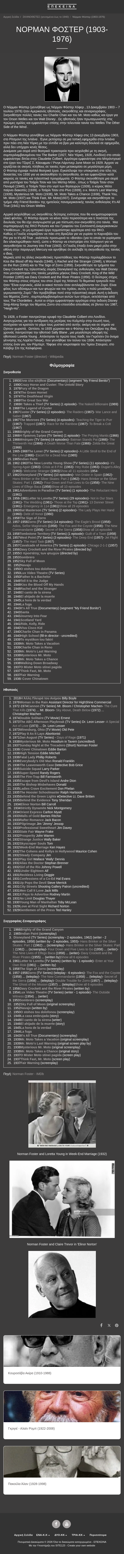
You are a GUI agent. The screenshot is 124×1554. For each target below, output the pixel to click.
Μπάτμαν (27, 439)
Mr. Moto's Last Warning (38, 651)
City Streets (28, 886)
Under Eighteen (32, 871)
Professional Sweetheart (38, 828)
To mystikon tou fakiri (36, 639)
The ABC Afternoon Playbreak (42, 722)
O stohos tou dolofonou (38, 569)
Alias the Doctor (32, 863)
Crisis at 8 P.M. (52, 467)
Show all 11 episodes (74, 471)
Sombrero (27, 557)
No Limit (26, 898)
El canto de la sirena (35, 592)
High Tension (29, 753)
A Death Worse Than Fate (62, 443)
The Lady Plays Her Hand (96, 510)
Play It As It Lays (32, 733)
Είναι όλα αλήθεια (33, 380)
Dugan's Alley (110, 467)
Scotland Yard (30, 620)
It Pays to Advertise (34, 894)
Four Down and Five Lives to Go (67, 482)
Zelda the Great (103, 443)
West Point (28, 537)
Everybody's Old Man (36, 761)
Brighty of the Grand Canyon (41, 431)
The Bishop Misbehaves (37, 784)
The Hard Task (34, 541)
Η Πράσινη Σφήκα (33, 435)
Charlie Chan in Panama (38, 631)
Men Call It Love (32, 890)
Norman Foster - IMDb (28, 1074)
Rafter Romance (32, 820)
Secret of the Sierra (58, 529)
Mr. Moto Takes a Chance (39, 659)
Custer (24, 412)
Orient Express (31, 812)
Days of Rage (66, 737)
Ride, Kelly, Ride (32, 624)
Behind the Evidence (35, 800)
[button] (5, 6)
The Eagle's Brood (87, 522)
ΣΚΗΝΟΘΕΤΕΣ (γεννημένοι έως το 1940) (46, 16)
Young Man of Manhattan (38, 902)
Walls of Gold (30, 816)
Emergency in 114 (36, 506)
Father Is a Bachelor (35, 577)
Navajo (25, 565)
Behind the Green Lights (38, 796)
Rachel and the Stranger (38, 588)
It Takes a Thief (31, 404)
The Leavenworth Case (37, 765)
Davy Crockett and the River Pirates (46, 549)
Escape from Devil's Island (39, 780)
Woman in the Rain (34, 702)
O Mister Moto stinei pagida (41, 667)
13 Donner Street (101, 502)
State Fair (27, 831)
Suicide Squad (30, 769)
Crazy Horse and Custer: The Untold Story (51, 384)
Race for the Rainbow (62, 424)
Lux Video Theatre (34, 573)
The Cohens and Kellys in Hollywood (47, 851)
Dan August (28, 737)
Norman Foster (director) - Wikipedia (37, 356)
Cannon (33, 706)
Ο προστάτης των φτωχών (39, 553)
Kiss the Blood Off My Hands (42, 584)
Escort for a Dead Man (51, 455)
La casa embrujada (34, 1016)
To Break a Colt (100, 424)
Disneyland (28, 475)
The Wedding (33, 502)
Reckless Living (31, 875)
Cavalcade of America (36, 545)
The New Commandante (58, 976)
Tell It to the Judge (34, 581)
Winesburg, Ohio (32, 729)
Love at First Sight (33, 906)
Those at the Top (65, 502)
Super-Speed (29, 773)
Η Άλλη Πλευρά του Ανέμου (40, 698)
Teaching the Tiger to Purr (94, 420)
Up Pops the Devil (33, 882)
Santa (24, 612)
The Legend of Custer (36, 408)
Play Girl (26, 859)
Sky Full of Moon (32, 561)
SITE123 (60, 1545)
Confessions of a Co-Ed (37, 878)
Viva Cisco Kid (31, 628)
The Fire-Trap (30, 776)
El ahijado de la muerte (37, 596)
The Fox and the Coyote (76, 526)
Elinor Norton (30, 804)
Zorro (32, 522)
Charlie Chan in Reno (36, 647)
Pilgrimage (28, 824)
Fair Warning (30, 675)
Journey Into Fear (33, 616)
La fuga (26, 604)
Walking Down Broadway (39, 663)
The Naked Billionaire (93, 404)
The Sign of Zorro (33, 518)
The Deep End (83, 537)
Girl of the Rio (30, 867)
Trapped (29, 424)
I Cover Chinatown (34, 679)
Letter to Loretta (40, 498)
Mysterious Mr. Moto (35, 655)
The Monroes (29, 420)
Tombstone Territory (35, 533)
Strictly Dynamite (33, 808)
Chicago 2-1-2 (97, 545)
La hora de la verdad (35, 600)
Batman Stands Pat (84, 439)
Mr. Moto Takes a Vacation (39, 643)
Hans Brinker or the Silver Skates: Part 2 (41, 479)
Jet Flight (111, 537)
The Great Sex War (34, 400)
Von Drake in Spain (88, 475)
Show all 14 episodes (97, 529)
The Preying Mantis (95, 435)
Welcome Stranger (37, 471)
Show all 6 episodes (75, 957)
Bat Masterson (30, 510)
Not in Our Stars (101, 498)
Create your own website (81, 1545)
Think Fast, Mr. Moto (35, 671)
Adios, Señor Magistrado (30, 526)
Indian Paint (28, 459)
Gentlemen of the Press (37, 910)
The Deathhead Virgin (36, 396)
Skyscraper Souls (33, 843)
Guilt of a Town (95, 533)
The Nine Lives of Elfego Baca (34, 953)
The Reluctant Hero (103, 490)
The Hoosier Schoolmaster (39, 792)
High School (29, 635)
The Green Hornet (33, 392)
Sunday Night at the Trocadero (42, 745)
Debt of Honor (33, 514)
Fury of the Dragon (34, 388)
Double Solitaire (32, 718)
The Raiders (74, 412)
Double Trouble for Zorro (73, 980)
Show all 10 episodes (66, 486)
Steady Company (32, 855)
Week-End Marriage (34, 847)
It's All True (28, 608)
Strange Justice (31, 839)
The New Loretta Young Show (50, 463)
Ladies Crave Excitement (38, 788)
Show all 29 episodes (74, 506)
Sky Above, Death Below (73, 710)
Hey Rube (82, 467)
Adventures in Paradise (37, 490)
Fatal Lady (27, 757)
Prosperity (27, 835)
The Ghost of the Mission (30, 984)
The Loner (35, 451)
